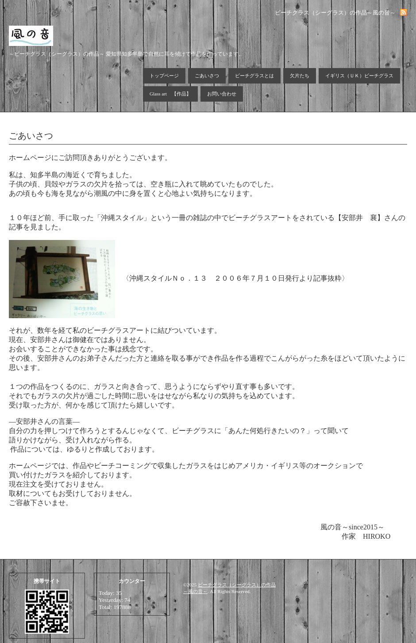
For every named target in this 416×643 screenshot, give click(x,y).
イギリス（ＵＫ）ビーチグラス (359, 75)
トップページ (164, 75)
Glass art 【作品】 (170, 93)
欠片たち (299, 75)
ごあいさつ (207, 75)
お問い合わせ (221, 93)
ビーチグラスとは (254, 75)
